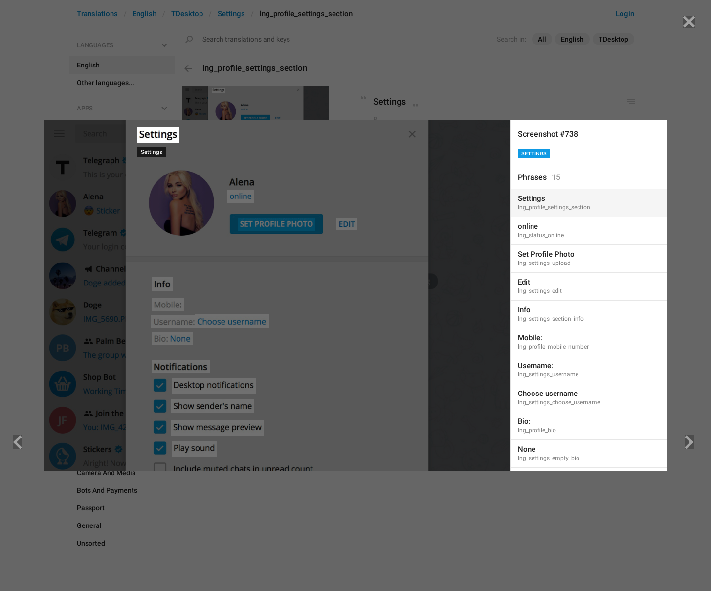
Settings (534, 154)
